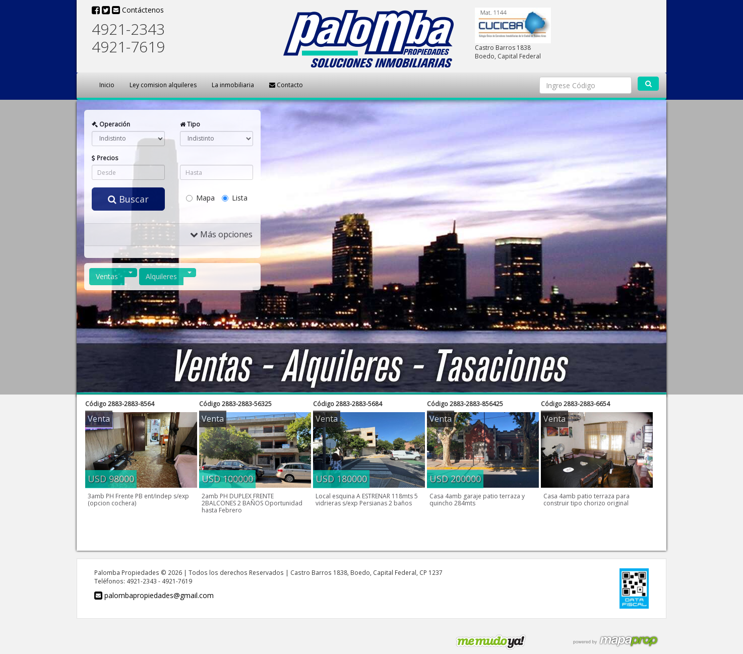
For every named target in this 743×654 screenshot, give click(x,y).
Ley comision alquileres (163, 85)
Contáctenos (138, 10)
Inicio (106, 85)
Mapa (200, 198)
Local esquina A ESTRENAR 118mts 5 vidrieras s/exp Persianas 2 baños (367, 499)
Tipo (190, 124)
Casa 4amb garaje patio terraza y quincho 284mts (477, 499)
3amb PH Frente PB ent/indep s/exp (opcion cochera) (138, 499)
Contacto (286, 85)
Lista (234, 198)
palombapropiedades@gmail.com (154, 595)
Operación (111, 124)
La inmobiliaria (233, 85)
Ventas (107, 276)
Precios (105, 158)
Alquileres (161, 276)
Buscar (128, 199)
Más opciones (221, 234)
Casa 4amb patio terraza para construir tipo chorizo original (586, 499)
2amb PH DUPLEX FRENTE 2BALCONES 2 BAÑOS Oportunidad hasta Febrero (252, 503)
